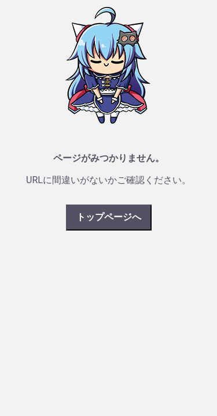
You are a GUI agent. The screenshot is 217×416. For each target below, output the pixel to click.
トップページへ (108, 217)
